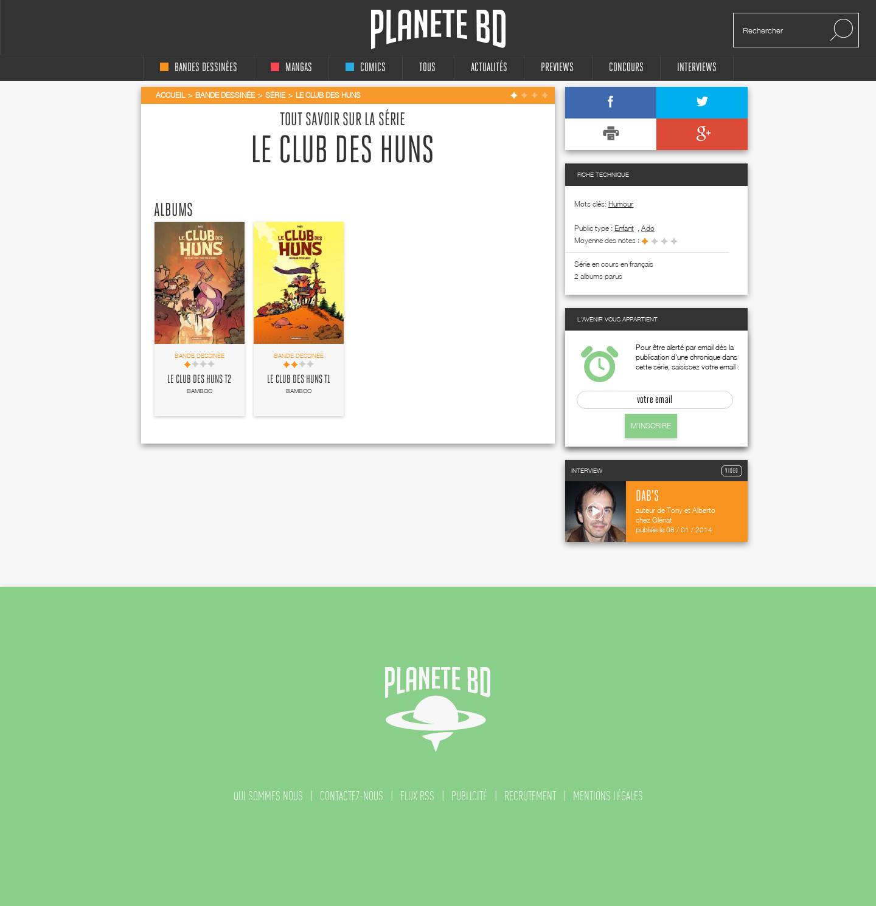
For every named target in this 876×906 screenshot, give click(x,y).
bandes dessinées (198, 68)
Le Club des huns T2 (199, 380)
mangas (291, 68)
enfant (624, 228)
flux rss (417, 796)
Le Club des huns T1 (298, 380)
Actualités (489, 68)
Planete (438, 29)
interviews (697, 68)
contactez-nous (351, 796)
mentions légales (608, 796)
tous (427, 68)
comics (366, 68)
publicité (469, 796)
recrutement (530, 796)
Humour (620, 203)
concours (626, 68)
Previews (557, 68)
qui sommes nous (268, 796)
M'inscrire (651, 425)
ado (648, 228)
